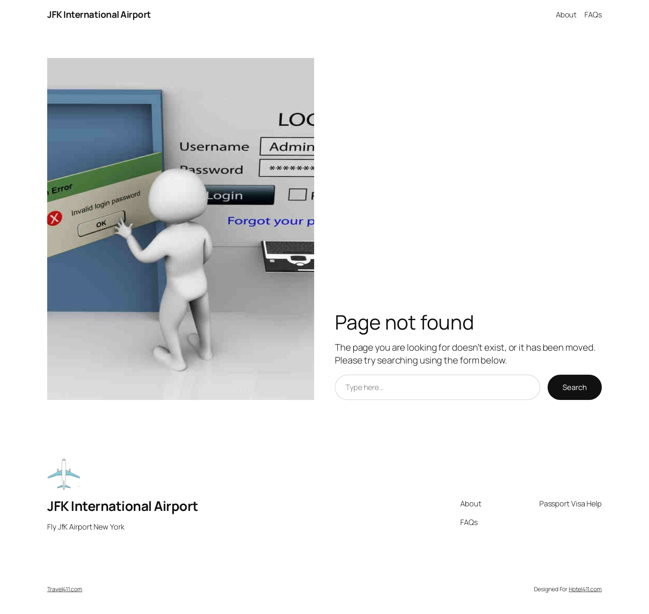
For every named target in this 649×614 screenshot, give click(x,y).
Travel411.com (64, 589)
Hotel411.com (585, 589)
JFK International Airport (99, 14)
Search (574, 387)
